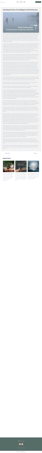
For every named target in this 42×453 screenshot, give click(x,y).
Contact (21, 447)
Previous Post (7, 153)
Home (18, 447)
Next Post (35, 153)
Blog (24, 447)
